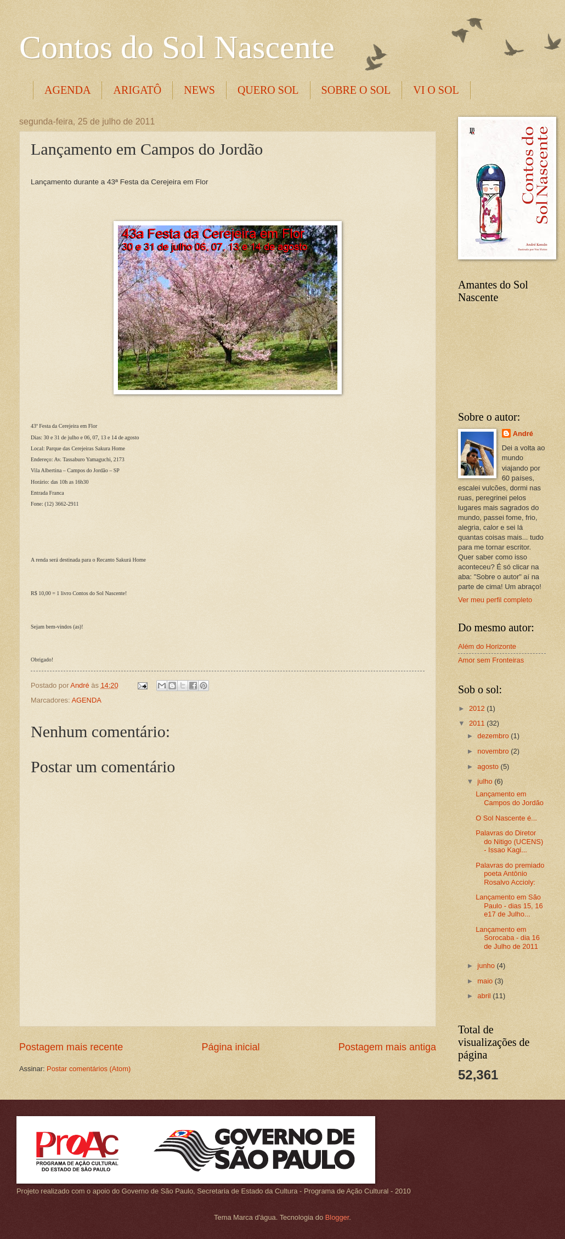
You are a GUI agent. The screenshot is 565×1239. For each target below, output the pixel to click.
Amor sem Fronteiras (491, 660)
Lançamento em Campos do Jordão (510, 798)
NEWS (199, 90)
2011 (478, 723)
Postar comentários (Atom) (89, 1069)
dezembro (494, 736)
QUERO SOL (268, 90)
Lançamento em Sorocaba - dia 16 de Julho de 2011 (508, 938)
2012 (478, 708)
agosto (488, 766)
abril (485, 996)
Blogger (337, 1217)
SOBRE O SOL (356, 90)
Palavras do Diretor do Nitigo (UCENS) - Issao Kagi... (509, 841)
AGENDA (67, 90)
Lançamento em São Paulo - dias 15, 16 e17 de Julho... (509, 905)
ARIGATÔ (137, 90)
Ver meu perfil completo (495, 600)
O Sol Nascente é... (506, 818)
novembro (494, 751)
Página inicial (230, 1047)
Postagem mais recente (71, 1047)
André (523, 433)
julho (485, 781)
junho (486, 965)
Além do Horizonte (487, 646)
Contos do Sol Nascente (177, 47)
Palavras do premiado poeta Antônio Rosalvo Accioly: (510, 873)
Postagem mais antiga (387, 1047)
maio (485, 981)
